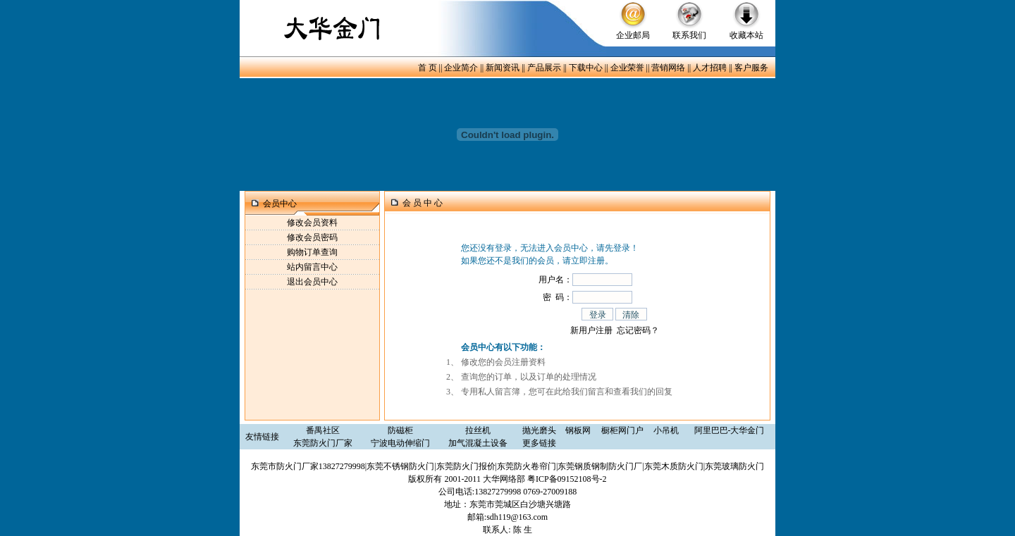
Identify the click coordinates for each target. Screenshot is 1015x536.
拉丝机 (478, 430)
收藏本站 (746, 35)
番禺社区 (323, 430)
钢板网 (578, 430)
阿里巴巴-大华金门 (729, 430)
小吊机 (666, 430)
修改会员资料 (312, 223)
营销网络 (668, 68)
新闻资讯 (502, 68)
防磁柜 (400, 430)
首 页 (427, 68)
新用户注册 (591, 330)
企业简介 (461, 68)
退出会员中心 (312, 282)
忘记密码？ (638, 330)
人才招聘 (710, 68)
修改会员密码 (312, 237)
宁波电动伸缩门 (400, 443)
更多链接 (539, 443)
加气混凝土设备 (478, 443)
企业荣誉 (627, 68)
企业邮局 (633, 35)
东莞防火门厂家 (322, 443)
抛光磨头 (539, 430)
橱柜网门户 (622, 430)
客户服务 (751, 68)
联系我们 (689, 35)
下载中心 (586, 68)
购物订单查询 (312, 252)
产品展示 (544, 68)
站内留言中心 (312, 267)
